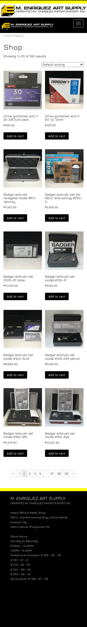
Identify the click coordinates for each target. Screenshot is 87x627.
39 (66, 473)
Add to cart (15, 136)
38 (59, 473)
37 (52, 473)
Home (7, 35)
